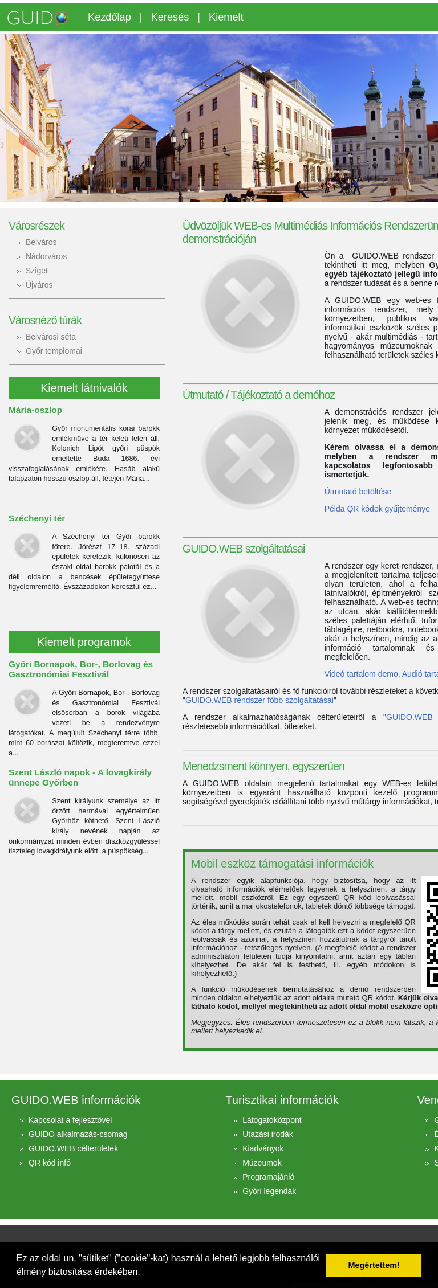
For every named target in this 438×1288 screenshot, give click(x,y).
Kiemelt (226, 17)
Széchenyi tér (37, 518)
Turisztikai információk (282, 1100)
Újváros (39, 284)
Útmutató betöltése (358, 491)
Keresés (170, 17)
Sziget (37, 270)
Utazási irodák (267, 1134)
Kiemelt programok (84, 642)
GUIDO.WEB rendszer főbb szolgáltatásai (259, 700)
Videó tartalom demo (361, 673)
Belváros (41, 242)
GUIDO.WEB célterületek (73, 1148)
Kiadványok (262, 1148)
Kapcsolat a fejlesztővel (70, 1120)
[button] (144, 1273)
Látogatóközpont (272, 1120)
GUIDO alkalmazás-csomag (78, 1134)
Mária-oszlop (35, 410)
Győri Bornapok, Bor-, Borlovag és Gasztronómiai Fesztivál (81, 669)
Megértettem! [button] (374, 1265)
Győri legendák (269, 1191)
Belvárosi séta (51, 336)
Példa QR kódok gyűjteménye (377, 508)
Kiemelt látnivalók (83, 388)
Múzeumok (261, 1162)
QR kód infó (50, 1162)
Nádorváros (46, 256)
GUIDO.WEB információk (75, 1100)
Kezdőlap (109, 17)
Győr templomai (54, 350)
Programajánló (268, 1176)
